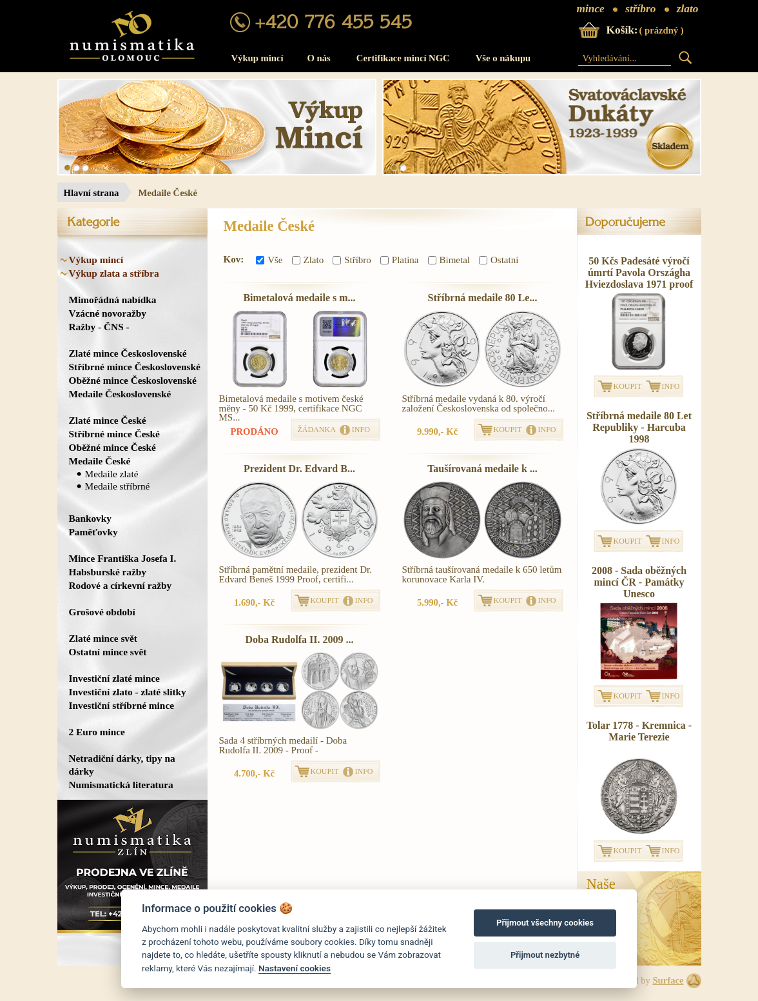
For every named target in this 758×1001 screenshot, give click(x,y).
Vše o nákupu (503, 58)
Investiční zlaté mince (114, 678)
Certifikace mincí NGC (403, 58)
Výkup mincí (257, 58)
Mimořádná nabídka (113, 299)
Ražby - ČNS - (99, 326)
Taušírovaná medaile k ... (482, 468)
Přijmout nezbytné (544, 955)
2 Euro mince (97, 731)
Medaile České (100, 460)
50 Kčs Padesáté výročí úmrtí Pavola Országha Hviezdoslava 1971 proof (639, 272)
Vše (269, 260)
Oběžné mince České (112, 447)
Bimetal (449, 260)
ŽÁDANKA (317, 429)
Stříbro (352, 260)
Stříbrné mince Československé (134, 366)
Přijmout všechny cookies (545, 922)
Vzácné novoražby (107, 313)
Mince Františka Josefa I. (123, 558)
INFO (361, 429)
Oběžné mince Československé (133, 380)
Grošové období (102, 611)
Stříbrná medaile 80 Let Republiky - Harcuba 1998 (639, 427)
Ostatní (498, 260)
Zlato (308, 260)
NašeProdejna (613, 891)
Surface (667, 980)
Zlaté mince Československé (128, 353)
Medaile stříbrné (117, 486)
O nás (319, 58)
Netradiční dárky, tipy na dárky (122, 765)
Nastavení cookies (294, 968)
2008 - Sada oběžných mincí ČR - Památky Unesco (639, 582)
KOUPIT (508, 429)
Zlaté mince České (107, 420)
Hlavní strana (91, 193)
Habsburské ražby (108, 571)
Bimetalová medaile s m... (299, 297)
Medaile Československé (120, 393)
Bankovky (90, 518)
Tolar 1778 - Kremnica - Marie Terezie (639, 731)
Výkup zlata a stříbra (114, 273)
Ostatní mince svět (108, 651)
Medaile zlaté (112, 473)
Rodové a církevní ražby (120, 585)
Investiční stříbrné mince (121, 705)
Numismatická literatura (121, 784)
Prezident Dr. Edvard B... (299, 468)
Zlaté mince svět (103, 638)
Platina (399, 260)
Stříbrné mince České (114, 433)
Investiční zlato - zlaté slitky (127, 691)
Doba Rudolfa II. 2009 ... (299, 639)
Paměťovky (93, 531)
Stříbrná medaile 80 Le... (483, 297)
